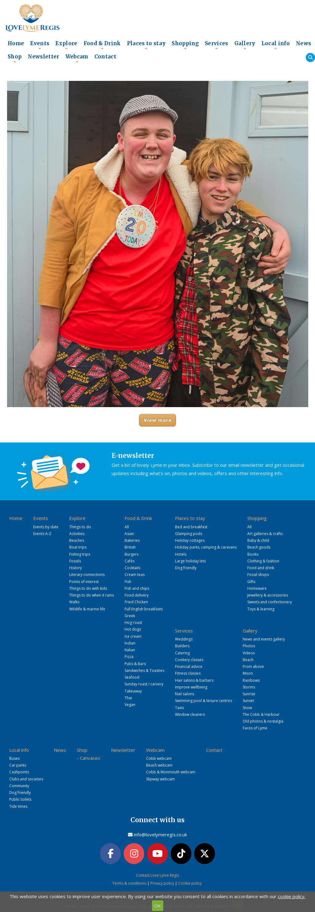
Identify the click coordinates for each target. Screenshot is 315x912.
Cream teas (135, 574)
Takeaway (133, 691)
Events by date (45, 526)
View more (158, 420)
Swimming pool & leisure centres (203, 700)
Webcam (77, 58)
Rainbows (251, 680)
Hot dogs (133, 629)
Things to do (80, 526)
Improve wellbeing (191, 687)
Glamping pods (188, 533)
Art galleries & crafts (265, 533)
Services (216, 45)
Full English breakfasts (144, 609)
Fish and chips (137, 588)
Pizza (129, 656)
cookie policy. (291, 896)
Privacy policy (162, 883)
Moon (248, 673)
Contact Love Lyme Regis (157, 875)
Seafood (132, 677)
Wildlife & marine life (87, 609)
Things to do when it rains (91, 595)
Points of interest (84, 581)
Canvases (90, 758)
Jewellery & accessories (267, 595)
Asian (129, 533)
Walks (74, 602)
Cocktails (132, 567)
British (130, 547)
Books (252, 554)
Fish (128, 581)
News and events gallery (264, 639)
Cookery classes (189, 659)
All (127, 526)
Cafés (129, 561)
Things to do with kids (88, 588)
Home (16, 43)
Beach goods (258, 547)
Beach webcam (159, 765)
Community (19, 785)
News (303, 43)
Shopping (185, 45)
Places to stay (146, 45)
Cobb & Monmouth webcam (170, 772)
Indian (130, 643)
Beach (248, 659)
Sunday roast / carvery (144, 684)
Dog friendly (186, 567)
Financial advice (188, 666)
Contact (105, 57)
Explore (66, 45)
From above (253, 666)
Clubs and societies (26, 779)
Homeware (257, 588)
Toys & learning (260, 609)
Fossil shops (258, 574)
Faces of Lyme (255, 728)
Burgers (131, 554)
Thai (128, 697)
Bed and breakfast (191, 526)
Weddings (184, 639)
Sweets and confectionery (269, 602)
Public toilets (20, 799)
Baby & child (258, 540)
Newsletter (43, 57)
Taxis (179, 707)
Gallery (244, 45)
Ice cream (133, 636)
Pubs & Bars (135, 663)
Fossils (75, 561)
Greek (130, 615)
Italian (130, 649)
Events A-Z (42, 533)
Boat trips (77, 547)
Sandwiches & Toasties (144, 670)
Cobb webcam (159, 758)
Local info (275, 45)
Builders (182, 645)
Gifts (251, 581)
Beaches (76, 540)
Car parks (17, 765)
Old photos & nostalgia (263, 721)
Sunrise (249, 693)
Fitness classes (188, 673)
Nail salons (184, 693)
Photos (249, 645)
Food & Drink (102, 45)
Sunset (248, 700)
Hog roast (133, 622)
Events (39, 45)
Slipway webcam (160, 779)
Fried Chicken (136, 602)
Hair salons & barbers (194, 680)
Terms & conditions (129, 883)
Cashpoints (19, 772)
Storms (249, 687)
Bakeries (132, 540)
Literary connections (87, 574)
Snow (247, 707)
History (75, 567)
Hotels (180, 554)
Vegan (130, 704)
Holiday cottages (190, 540)
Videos (249, 653)
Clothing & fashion (263, 561)
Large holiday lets (190, 561)
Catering (182, 653)
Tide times (18, 806)
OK (157, 905)
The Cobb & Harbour (261, 714)
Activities (77, 533)
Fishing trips (79, 554)
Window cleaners (190, 714)
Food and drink (260, 567)
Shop (15, 58)
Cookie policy (190, 883)
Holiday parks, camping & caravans (206, 547)
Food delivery (137, 595)
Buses (14, 758)
